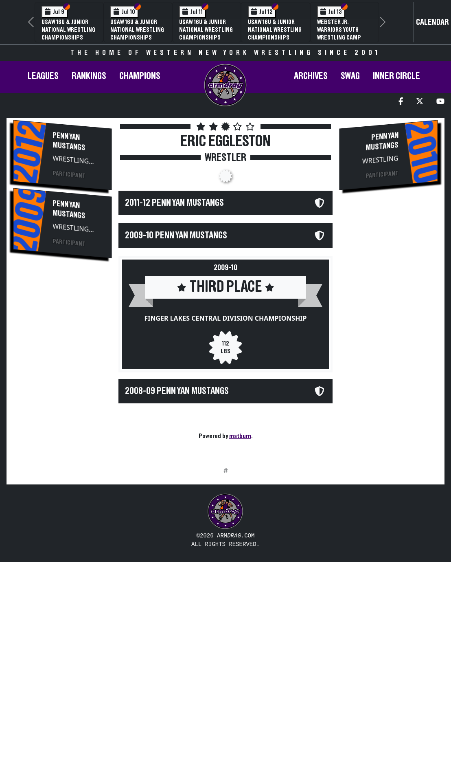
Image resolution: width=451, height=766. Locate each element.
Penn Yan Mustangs (69, 141)
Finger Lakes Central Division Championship (225, 318)
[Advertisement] (63, 402)
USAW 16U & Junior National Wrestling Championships (68, 30)
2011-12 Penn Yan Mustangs (174, 203)
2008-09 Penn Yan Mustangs (177, 391)
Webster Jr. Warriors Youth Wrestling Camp (339, 30)
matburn (240, 436)
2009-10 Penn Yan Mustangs (176, 235)
